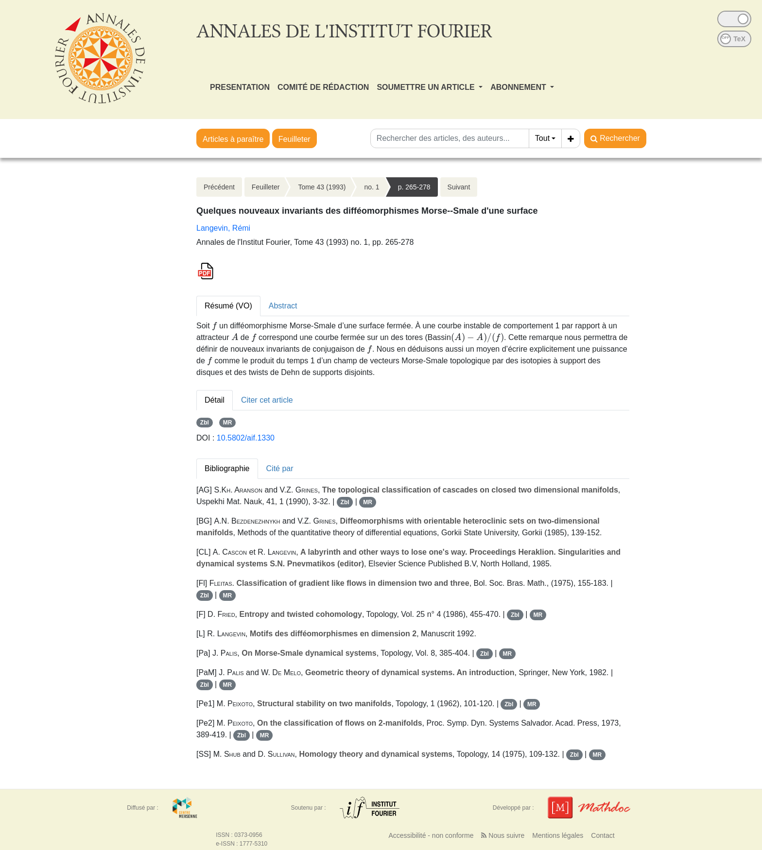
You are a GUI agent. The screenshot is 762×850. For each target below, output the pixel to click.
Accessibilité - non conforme (430, 835)
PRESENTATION (240, 87)
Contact (602, 835)
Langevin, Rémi (223, 228)
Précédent (219, 187)
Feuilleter (294, 139)
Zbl (204, 422)
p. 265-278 (414, 187)
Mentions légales (557, 835)
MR (227, 422)
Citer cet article (267, 400)
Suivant (459, 187)
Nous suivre (502, 835)
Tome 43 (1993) (322, 187)
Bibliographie (227, 468)
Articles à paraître (233, 139)
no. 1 (371, 187)
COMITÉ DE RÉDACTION (323, 87)
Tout (542, 138)
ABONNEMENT (519, 87)
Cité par (280, 468)
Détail (215, 400)
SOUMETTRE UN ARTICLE (427, 87)
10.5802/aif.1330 (246, 438)
